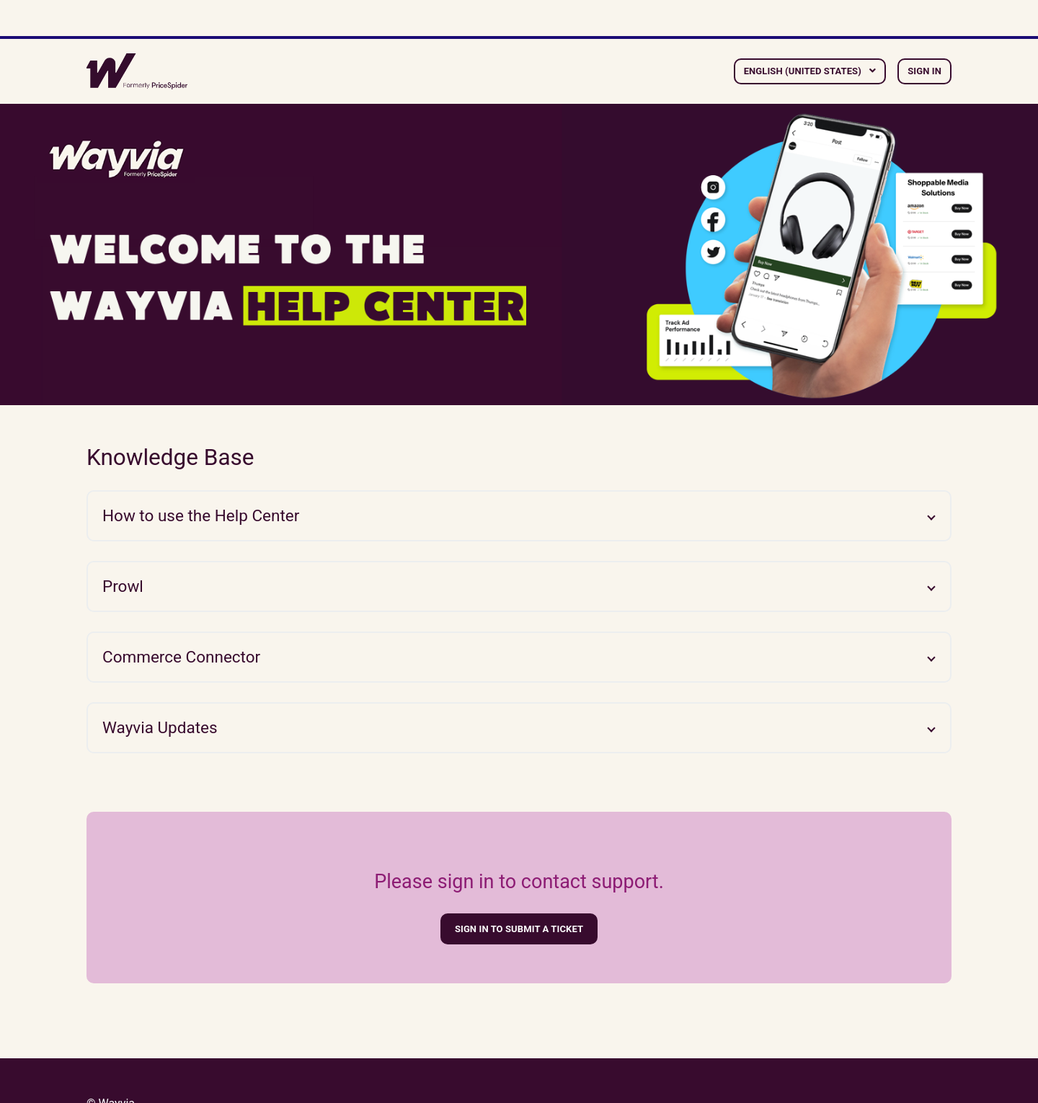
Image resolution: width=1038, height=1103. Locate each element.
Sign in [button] (924, 71)
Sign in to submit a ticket (519, 928)
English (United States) (804, 71)
